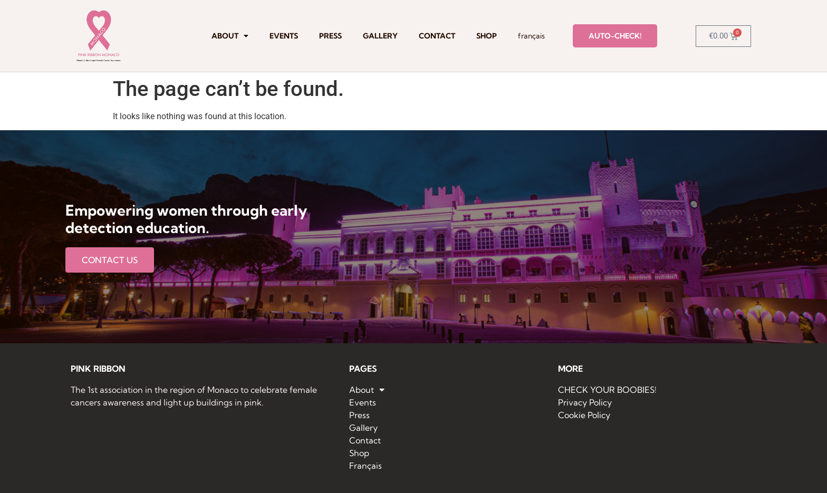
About (229, 36)
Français (531, 36)
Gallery (380, 36)
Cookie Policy (584, 415)
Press (330, 36)
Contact (437, 36)
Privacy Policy (585, 402)
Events (284, 36)
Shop (486, 36)
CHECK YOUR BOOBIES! (607, 389)
